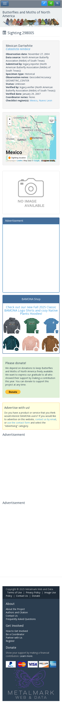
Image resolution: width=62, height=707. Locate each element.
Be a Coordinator (15, 634)
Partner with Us (14, 637)
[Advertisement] (31, 258)
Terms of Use (14, 592)
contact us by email (45, 419)
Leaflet (19, 161)
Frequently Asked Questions (21, 619)
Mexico (34, 100)
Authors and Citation (17, 612)
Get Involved (14, 626)
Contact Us (22, 595)
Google (36, 161)
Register (10, 640)
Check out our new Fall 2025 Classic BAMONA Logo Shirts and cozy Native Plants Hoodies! (31, 310)
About (10, 604)
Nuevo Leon (45, 100)
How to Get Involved (17, 631)
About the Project (15, 609)
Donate (36, 595)
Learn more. (26, 656)
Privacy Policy (33, 592)
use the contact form (18, 422)
